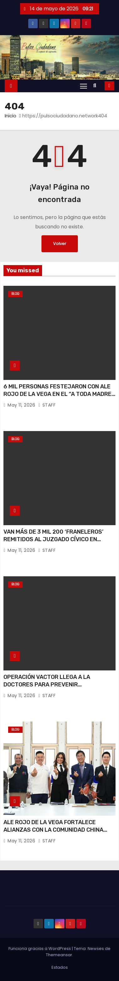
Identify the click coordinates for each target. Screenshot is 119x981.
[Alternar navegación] (83, 85)
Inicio (10, 115)
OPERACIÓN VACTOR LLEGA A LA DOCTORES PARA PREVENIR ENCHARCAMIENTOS (46, 685)
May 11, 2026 (22, 405)
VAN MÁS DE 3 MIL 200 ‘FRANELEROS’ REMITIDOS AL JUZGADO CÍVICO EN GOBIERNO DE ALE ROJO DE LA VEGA (53, 539)
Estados (59, 967)
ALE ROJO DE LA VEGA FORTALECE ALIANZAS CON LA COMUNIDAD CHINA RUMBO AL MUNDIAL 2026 (53, 830)
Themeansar (59, 955)
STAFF (47, 405)
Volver (59, 243)
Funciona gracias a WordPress (40, 949)
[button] (96, 85)
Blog (15, 293)
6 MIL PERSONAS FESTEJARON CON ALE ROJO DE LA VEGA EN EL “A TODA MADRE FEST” (57, 394)
